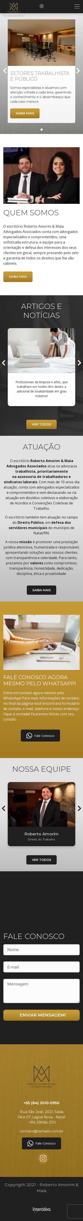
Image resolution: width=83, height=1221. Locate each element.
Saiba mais (25, 113)
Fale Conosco (40, 735)
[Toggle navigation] (77, 6)
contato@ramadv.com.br (42, 1131)
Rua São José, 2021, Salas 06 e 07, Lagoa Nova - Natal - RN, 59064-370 (41, 1117)
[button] (41, 129)
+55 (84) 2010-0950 (41, 1103)
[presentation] (5, 70)
